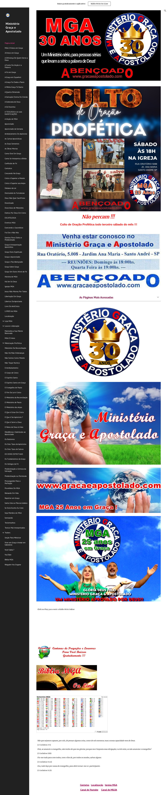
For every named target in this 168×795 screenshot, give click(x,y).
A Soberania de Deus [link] (12, 102)
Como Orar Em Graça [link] (13, 153)
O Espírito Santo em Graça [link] (15, 382)
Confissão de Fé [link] (11, 163)
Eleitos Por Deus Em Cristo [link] (15, 213)
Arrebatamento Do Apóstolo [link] (16, 134)
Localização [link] (9, 316)
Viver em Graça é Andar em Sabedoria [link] (15, 543)
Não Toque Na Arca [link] (12, 363)
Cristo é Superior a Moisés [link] (15, 178)
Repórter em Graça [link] (12, 498)
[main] (98, 219)
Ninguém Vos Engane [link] (13, 564)
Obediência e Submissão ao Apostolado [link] (15, 433)
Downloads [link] (9, 203)
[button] (165, 11)
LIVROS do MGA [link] (11, 311)
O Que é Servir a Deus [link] (13, 422)
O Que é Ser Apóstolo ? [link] (14, 417)
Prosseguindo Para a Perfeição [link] (12, 482)
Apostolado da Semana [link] (14, 129)
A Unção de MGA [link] (11, 119)
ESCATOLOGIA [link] (10, 218)
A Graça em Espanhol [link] (13, 77)
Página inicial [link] (10, 43)
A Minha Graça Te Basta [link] (14, 87)
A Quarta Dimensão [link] (12, 92)
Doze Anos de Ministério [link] (14, 208)
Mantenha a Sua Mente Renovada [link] (14, 332)
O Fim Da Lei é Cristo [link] (13, 392)
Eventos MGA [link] (10, 222)
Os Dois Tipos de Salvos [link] (14, 449)
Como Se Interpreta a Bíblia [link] (15, 158)
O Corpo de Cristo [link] (11, 373)
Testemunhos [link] (10, 523)
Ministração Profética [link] (13, 343)
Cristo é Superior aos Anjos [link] (15, 183)
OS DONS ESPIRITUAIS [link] (14, 454)
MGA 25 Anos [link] (10, 338)
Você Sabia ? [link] (9, 550)
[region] (84, 3)
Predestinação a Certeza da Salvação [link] (15, 470)
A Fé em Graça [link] (10, 72)
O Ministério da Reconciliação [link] (16, 397)
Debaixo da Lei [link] (10, 188)
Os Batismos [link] (10, 439)
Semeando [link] (9, 518)
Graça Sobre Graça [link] (12, 267)
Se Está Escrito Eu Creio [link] (14, 508)
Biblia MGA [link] (9, 559)
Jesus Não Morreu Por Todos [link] (16, 291)
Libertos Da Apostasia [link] (13, 301)
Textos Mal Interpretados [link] (15, 528)
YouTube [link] (8, 554)
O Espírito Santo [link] (11, 377)
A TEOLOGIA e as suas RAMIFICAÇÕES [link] (13, 113)
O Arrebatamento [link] (11, 368)
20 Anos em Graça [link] (12, 53)
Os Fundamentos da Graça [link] (15, 459)
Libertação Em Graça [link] (13, 296)
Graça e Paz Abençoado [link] (14, 262)
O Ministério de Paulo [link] (13, 402)
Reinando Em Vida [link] (12, 493)
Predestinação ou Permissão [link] (16, 476)
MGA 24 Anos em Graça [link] (14, 48)
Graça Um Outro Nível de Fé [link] (16, 271)
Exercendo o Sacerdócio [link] (14, 227)
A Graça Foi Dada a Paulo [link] (14, 82)
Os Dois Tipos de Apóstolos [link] (15, 444)
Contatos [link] (8, 168)
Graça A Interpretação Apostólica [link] (13, 246)
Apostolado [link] (9, 124)
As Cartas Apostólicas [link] (13, 138)
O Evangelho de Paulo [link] (13, 387)
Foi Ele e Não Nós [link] (12, 232)
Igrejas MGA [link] (9, 286)
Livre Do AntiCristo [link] (12, 306)
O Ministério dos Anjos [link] (13, 407)
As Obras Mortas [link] (11, 148)
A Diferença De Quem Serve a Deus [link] (16, 59)
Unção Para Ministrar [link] (13, 537)
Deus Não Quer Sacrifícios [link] (15, 198)
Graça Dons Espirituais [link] (13, 252)
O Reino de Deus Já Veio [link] (14, 427)
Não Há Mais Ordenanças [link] (14, 353)
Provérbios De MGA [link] (12, 488)
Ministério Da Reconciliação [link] (15, 348)
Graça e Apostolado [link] (12, 257)
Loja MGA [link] (8, 321)
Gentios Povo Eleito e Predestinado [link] (13, 238)
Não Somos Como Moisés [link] (15, 358)
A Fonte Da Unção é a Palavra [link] (13, 66)
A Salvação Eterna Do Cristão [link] (16, 97)
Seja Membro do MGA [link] (13, 513)
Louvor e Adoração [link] (12, 326)
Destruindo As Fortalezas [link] (15, 193)
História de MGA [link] (11, 276)
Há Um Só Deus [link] (11, 281)
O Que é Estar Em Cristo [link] (14, 412)
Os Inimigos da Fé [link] (12, 464)
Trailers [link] (7, 532)
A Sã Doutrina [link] (10, 107)
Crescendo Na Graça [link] (12, 173)
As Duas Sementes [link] (12, 144)
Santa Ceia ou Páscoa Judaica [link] (16, 503)
